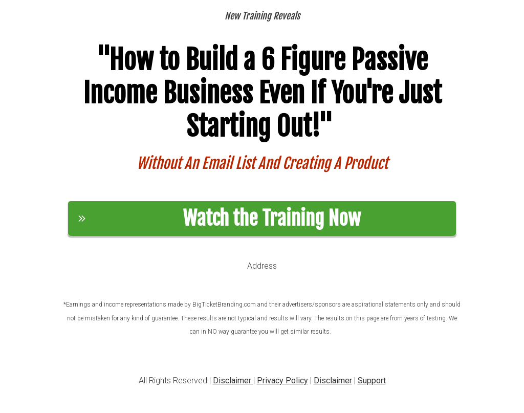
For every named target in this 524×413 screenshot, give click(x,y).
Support (372, 380)
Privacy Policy (282, 380)
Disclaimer (233, 380)
